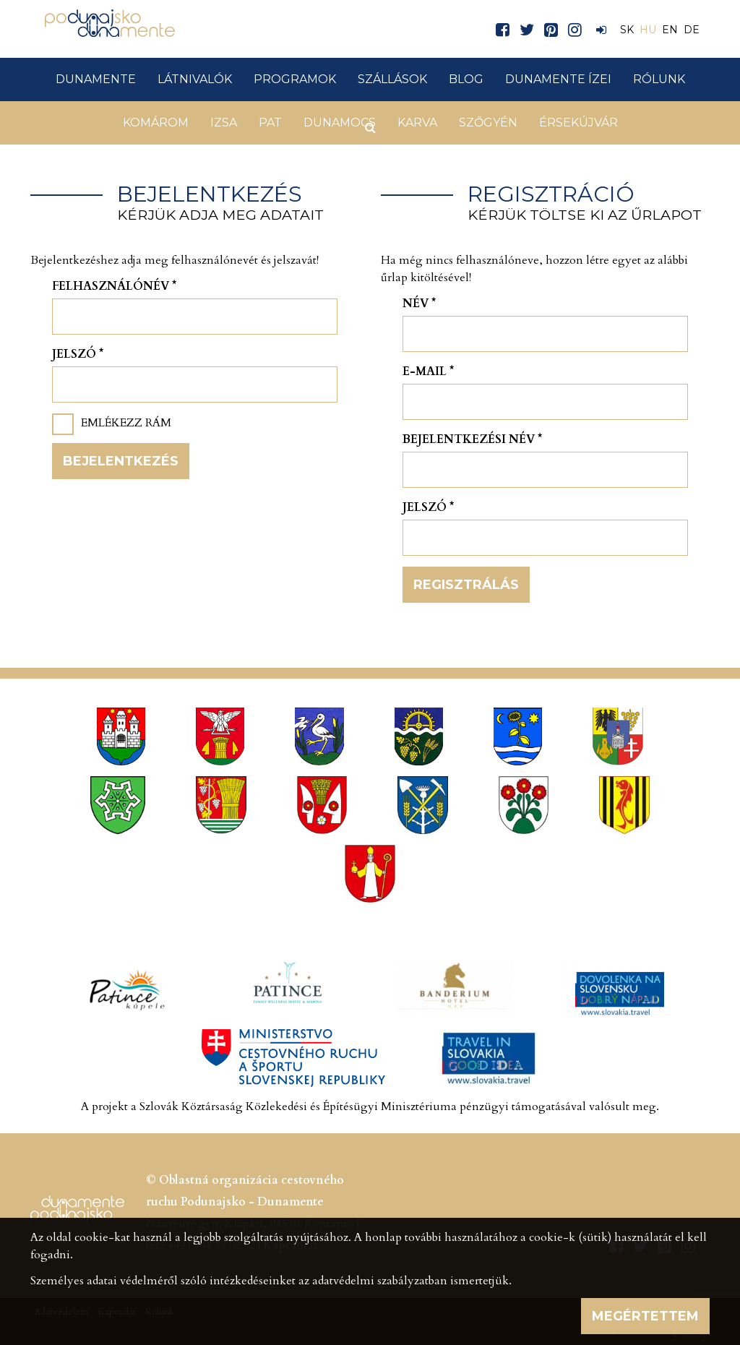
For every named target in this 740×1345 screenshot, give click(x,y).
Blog (466, 79)
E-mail (428, 371)
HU (648, 29)
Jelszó (77, 354)
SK (627, 29)
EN (670, 29)
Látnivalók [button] (195, 79)
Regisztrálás (466, 585)
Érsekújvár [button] (578, 122)
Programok (295, 79)
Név (419, 303)
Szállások (392, 79)
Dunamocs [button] (340, 122)
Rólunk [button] (659, 79)
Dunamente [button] (96, 79)
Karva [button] (417, 122)
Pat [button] (270, 122)
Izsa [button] (223, 122)
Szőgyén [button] (488, 122)
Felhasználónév (114, 286)
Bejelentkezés (120, 461)
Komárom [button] (156, 122)
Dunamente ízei (558, 79)
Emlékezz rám (126, 423)
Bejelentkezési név (472, 439)
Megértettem (645, 1316)
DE (692, 29)
